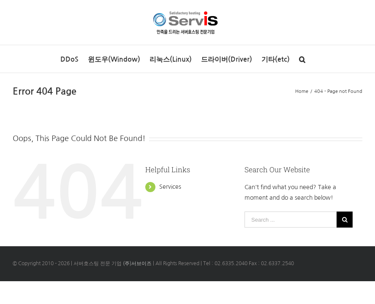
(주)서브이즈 (137, 263)
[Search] (302, 59)
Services (170, 187)
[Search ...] (291, 220)
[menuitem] (69, 59)
